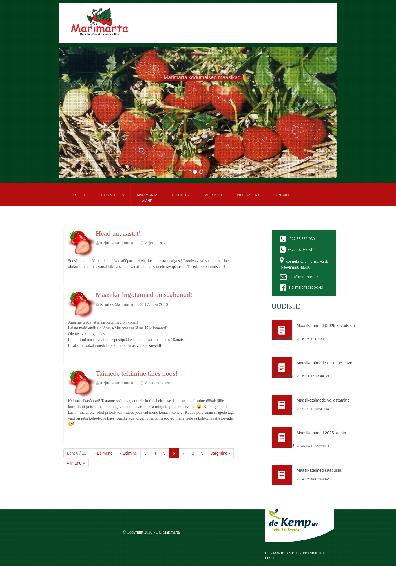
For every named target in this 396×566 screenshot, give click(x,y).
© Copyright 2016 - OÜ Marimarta (151, 532)
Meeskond (215, 195)
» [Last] (76, 463)
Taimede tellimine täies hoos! (137, 373)
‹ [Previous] (128, 453)
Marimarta (124, 243)
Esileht (80, 195)
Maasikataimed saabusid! (319, 470)
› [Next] (220, 453)
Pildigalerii (248, 195)
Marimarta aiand (147, 198)
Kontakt (281, 195)
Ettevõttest (113, 195)
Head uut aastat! (118, 233)
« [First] (103, 453)
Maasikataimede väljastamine (323, 400)
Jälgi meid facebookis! (306, 287)
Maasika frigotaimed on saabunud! (144, 294)
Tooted (180, 195)
